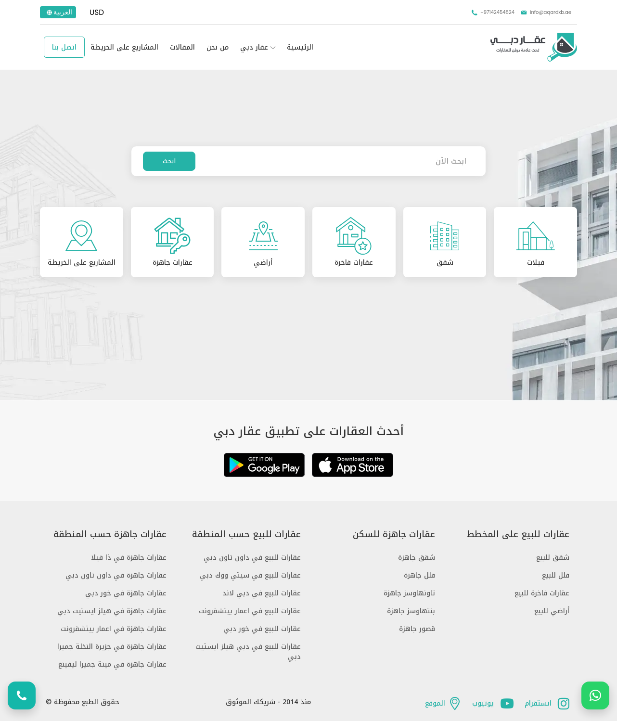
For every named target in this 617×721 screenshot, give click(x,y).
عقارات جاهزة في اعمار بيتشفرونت (114, 628)
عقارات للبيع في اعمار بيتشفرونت (250, 611)
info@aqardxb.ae (545, 12)
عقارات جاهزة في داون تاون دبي (116, 575)
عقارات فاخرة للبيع (541, 593)
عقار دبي (254, 47)
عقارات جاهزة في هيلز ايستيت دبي (112, 611)
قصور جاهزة (417, 628)
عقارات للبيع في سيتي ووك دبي (250, 575)
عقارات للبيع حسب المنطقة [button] (246, 534)
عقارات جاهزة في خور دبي (126, 593)
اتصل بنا (64, 47)
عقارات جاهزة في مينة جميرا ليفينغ (112, 664)
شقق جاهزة (416, 557)
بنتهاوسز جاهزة (411, 611)
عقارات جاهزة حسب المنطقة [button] (110, 534)
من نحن (217, 47)
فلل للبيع (555, 575)
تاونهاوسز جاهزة (409, 593)
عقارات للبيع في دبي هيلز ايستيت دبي (248, 651)
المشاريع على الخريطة (124, 47)
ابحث (169, 161)
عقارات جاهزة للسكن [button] (394, 534)
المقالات (182, 47)
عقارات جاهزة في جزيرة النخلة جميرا (112, 646)
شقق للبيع (552, 557)
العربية (59, 12)
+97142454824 (492, 12)
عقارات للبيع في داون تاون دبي (252, 557)
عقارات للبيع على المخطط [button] (518, 534)
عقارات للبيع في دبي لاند (261, 593)
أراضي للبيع (551, 611)
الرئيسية (300, 47)
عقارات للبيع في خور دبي (262, 628)
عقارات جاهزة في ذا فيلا (129, 557)
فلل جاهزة (419, 575)
